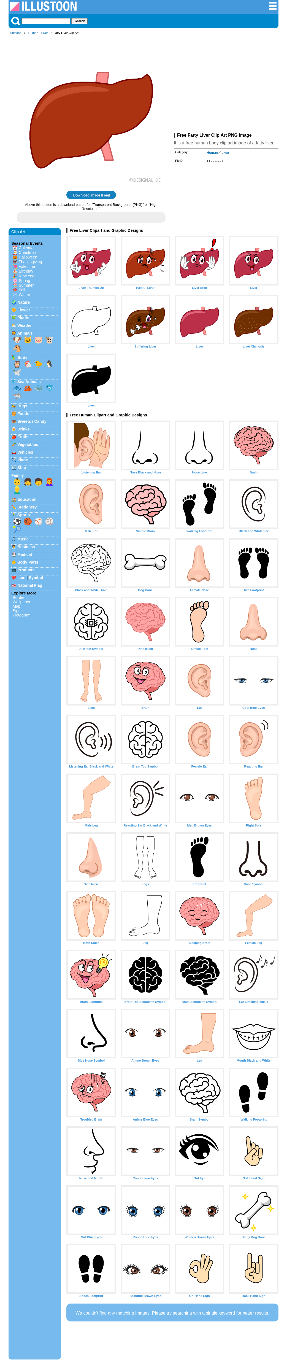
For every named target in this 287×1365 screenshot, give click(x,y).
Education (27, 499)
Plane (22, 460)
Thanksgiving (30, 262)
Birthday (26, 271)
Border (19, 597)
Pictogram (22, 615)
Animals (25, 333)
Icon (21, 577)
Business (26, 547)
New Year (27, 276)
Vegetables (27, 444)
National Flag (29, 585)
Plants (23, 318)
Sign (17, 611)
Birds (22, 357)
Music (23, 539)
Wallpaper (21, 602)
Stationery (27, 507)
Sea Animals (29, 381)
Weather (25, 325)
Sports (23, 515)
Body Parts (27, 562)
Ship (21, 467)
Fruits (22, 437)
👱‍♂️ (17, 490)
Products (25, 570)
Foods (23, 413)
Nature (23, 302)
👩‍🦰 (49, 482)
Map (16, 606)
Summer (26, 285)
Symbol (36, 577)
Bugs (22, 406)
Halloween (28, 257)
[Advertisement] (226, 84)
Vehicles (25, 452)
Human (33, 32)
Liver (44, 32)
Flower (23, 310)
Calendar (27, 248)
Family (17, 475)
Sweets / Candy (32, 421)
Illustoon (15, 32)
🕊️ (17, 372)
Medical (24, 554)
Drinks (23, 429)
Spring (24, 280)
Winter (24, 294)
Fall (22, 290)
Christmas (28, 252)
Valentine (27, 266)
